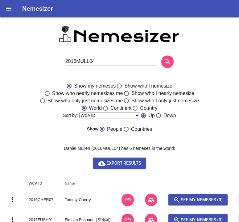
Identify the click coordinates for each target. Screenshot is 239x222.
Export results (119, 163)
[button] (8, 8)
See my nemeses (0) (198, 199)
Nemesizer (37, 8)
